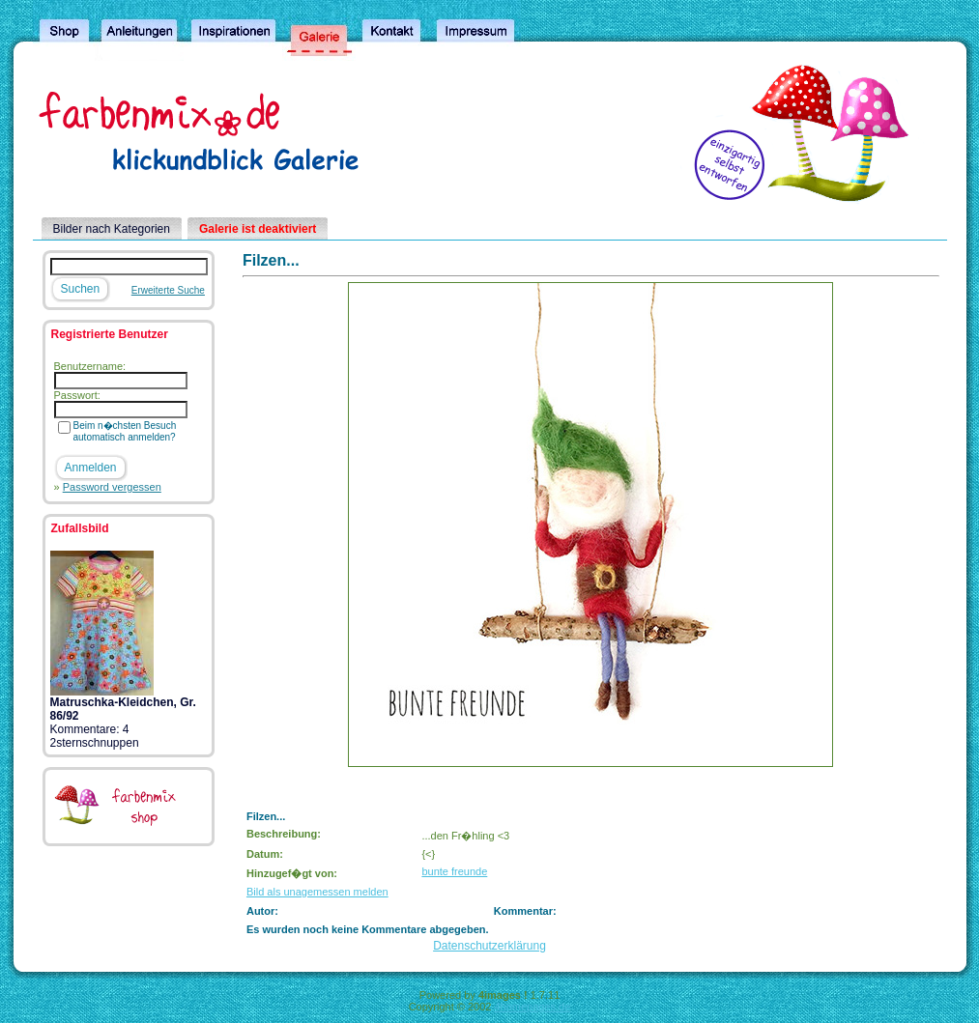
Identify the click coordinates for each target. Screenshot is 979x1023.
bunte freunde (454, 871)
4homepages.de (532, 1006)
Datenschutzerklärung (489, 945)
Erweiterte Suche (168, 290)
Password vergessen (112, 487)
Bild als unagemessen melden (317, 891)
